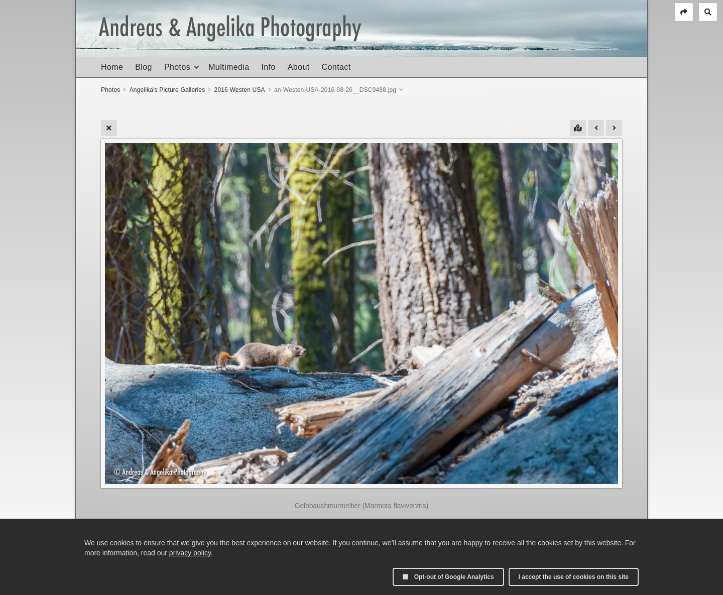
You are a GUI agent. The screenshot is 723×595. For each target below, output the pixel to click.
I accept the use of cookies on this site (574, 576)
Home (112, 67)
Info (268, 67)
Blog (143, 67)
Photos (177, 67)
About (299, 67)
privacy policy (190, 553)
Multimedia (228, 67)
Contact (336, 67)
